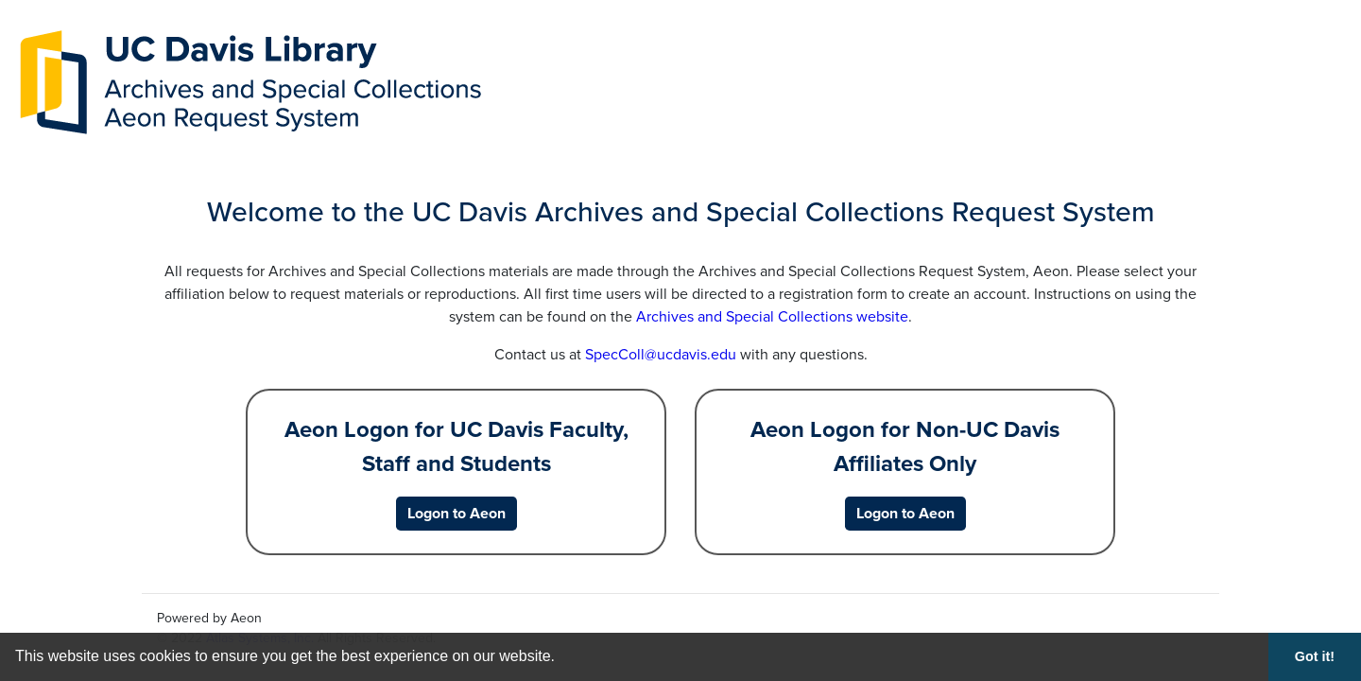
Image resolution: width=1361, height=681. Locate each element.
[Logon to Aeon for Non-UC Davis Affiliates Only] (905, 514)
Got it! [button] (1315, 656)
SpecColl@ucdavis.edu (660, 354)
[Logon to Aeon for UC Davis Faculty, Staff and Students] (456, 514)
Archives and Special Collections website (772, 316)
